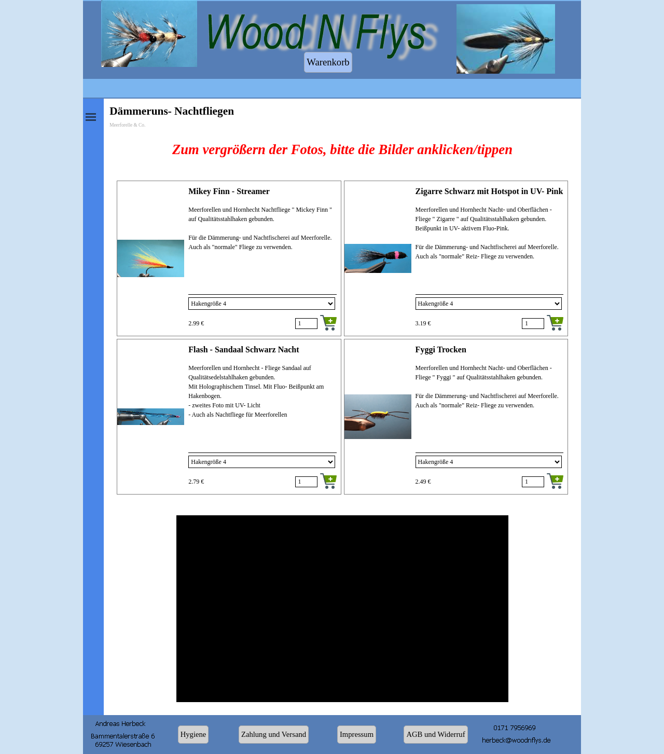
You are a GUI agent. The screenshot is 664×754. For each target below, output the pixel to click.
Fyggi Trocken (441, 349)
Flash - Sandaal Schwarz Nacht (243, 349)
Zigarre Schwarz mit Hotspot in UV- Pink (489, 191)
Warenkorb (328, 62)
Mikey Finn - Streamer (229, 191)
